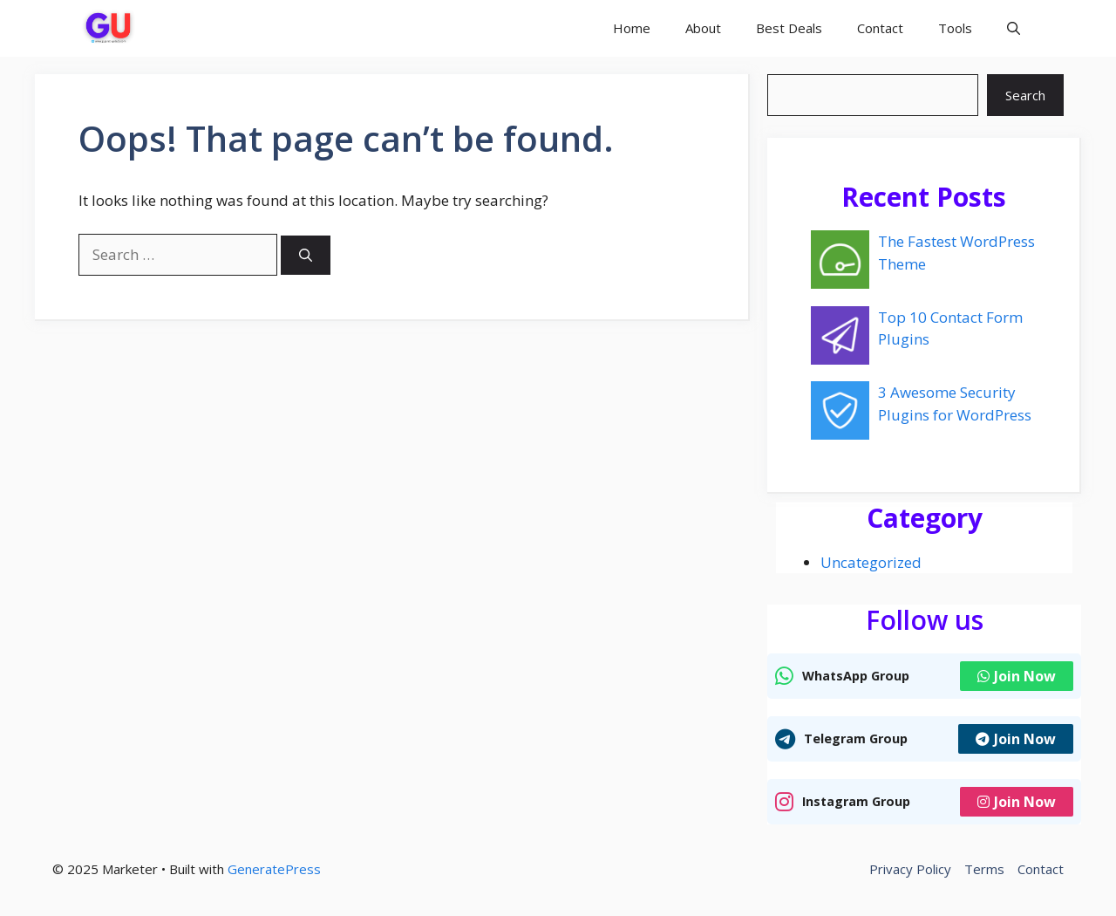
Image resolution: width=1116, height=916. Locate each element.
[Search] (305, 255)
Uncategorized (871, 562)
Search (1025, 95)
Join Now (1016, 676)
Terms (984, 869)
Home (631, 28)
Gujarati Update (235, 28)
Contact (880, 28)
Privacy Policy (910, 869)
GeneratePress (274, 869)
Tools (955, 28)
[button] (1014, 28)
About (703, 28)
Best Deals (789, 28)
